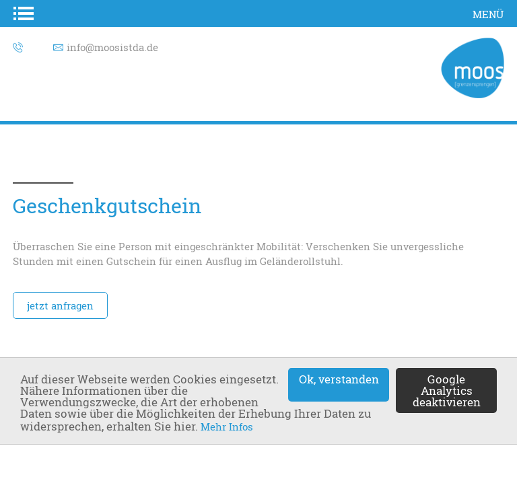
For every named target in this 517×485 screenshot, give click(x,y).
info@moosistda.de (112, 47)
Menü (488, 14)
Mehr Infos (227, 426)
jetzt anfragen (60, 305)
